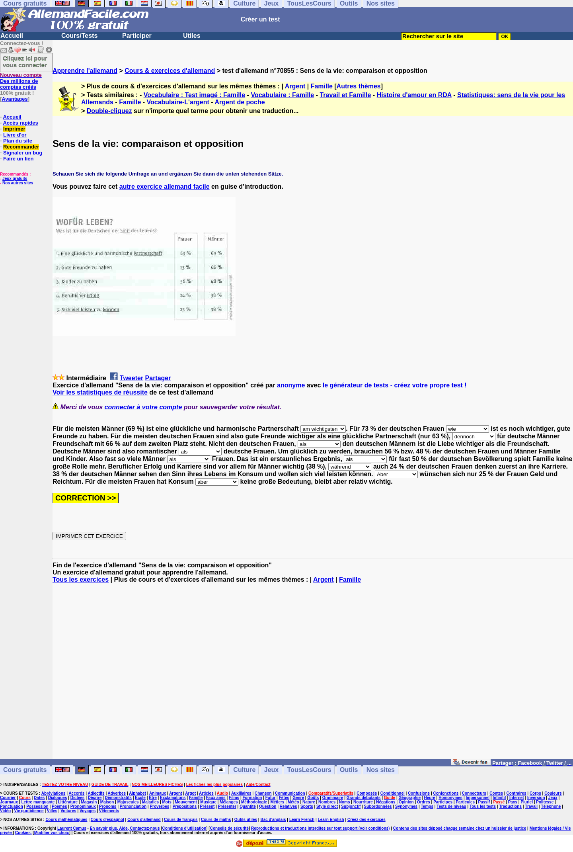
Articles (206, 793)
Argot (190, 793)
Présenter (227, 806)
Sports (306, 806)
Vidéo (5, 811)
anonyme (291, 385)
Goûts (313, 797)
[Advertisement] (313, 675)
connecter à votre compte (143, 407)
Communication (290, 793)
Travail (531, 806)
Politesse (545, 802)
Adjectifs (96, 793)
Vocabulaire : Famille (282, 95)
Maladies (150, 802)
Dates (39, 797)
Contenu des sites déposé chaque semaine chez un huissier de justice (459, 828)
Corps (535, 793)
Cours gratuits (25, 769)
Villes (52, 811)
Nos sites (380, 769)
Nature (308, 802)
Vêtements (109, 811)
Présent (207, 806)
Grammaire (332, 797)
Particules (465, 802)
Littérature (68, 802)
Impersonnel (477, 797)
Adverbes (117, 793)
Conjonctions (446, 793)
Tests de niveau (451, 806)
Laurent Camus (71, 828)
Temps (427, 806)
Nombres (326, 802)
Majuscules (128, 802)
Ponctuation (11, 806)
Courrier (8, 797)
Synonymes (406, 806)
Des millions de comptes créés (21, 81)
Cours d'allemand (144, 819)
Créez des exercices (366, 819)
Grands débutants (364, 797)
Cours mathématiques (66, 819)
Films (234, 797)
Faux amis (216, 797)
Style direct (327, 806)
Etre (152, 797)
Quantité (248, 806)
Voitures (68, 811)
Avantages (14, 99)
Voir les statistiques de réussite (100, 392)
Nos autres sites (17, 183)
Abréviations (53, 793)
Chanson (263, 793)
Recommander (21, 147)
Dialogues (57, 797)
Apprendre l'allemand (85, 70)
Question (267, 806)
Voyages (88, 811)
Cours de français (180, 819)
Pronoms (107, 806)
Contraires (516, 793)
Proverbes (159, 806)
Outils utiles (245, 819)
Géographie (409, 797)
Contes (496, 793)
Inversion (536, 797)
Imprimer (14, 129)
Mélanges (229, 802)
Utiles (192, 35)
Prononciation (133, 806)
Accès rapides (20, 123)
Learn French (301, 819)
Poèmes (59, 806)
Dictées (77, 797)
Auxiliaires (241, 793)
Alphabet (137, 793)
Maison (107, 802)
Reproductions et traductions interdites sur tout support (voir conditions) (320, 828)
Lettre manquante (38, 802)
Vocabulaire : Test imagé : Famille (194, 95)
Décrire (94, 797)
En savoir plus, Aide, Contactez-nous (125, 828)
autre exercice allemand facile (164, 186)
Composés (367, 793)
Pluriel (526, 802)
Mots (167, 802)
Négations (385, 802)
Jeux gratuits (14, 178)
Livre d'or (15, 135)
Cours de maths (216, 819)
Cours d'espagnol (107, 819)
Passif (484, 802)
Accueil (11, 35)
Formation (252, 797)
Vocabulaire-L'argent (178, 102)
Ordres (423, 802)
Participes (442, 802)
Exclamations (172, 797)
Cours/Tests (79, 35)
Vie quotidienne (28, 811)
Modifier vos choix (51, 833)
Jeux (271, 769)
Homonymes (450, 797)
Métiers (277, 802)
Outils (349, 769)
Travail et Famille (345, 95)
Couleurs (552, 793)
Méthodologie (254, 802)
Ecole (140, 797)
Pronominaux (83, 806)
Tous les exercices (81, 579)
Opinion (406, 802)
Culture (244, 769)
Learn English (331, 819)
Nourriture (363, 802)
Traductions (510, 806)
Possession (37, 806)
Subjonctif (351, 806)
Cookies (23, 833)
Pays (512, 802)
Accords (76, 793)
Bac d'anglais (273, 819)
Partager (158, 378)
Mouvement (186, 802)
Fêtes (284, 797)
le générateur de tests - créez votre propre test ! (395, 385)
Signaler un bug (22, 153)
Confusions (419, 793)
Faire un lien (18, 159)
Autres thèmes (359, 86)
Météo (293, 802)
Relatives (288, 806)
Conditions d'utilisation (184, 828)
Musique (208, 802)
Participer (137, 35)
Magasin (89, 802)
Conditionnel (392, 793)
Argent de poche (239, 102)
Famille (322, 86)
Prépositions (185, 806)
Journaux (9, 802)
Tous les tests (483, 806)
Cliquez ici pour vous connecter (25, 61)
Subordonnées (378, 806)
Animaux (157, 793)
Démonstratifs (118, 797)
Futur (270, 797)
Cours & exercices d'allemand (170, 70)
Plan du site (17, 141)
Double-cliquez (109, 110)
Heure (429, 797)
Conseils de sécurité (229, 828)
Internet (516, 797)
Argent (295, 86)
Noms (344, 802)
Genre (298, 797)
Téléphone (551, 806)
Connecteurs (474, 793)
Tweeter (131, 378)
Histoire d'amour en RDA (414, 95)
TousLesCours (309, 769)
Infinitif (499, 797)
